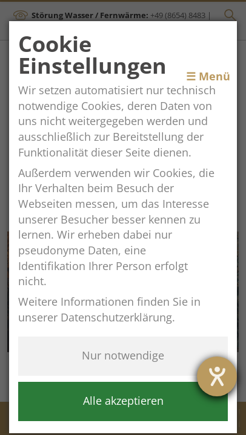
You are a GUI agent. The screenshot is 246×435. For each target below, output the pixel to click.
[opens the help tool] (217, 376)
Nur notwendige (123, 355)
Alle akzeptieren (123, 400)
